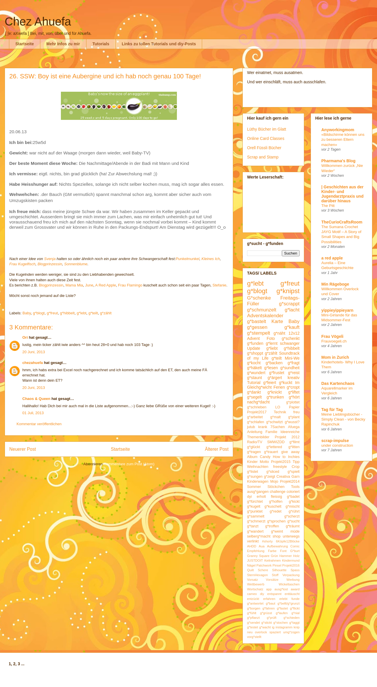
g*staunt (254, 377)
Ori (25, 337)
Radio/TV (254, 442)
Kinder (252, 462)
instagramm (284, 627)
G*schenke (259, 298)
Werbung (293, 579)
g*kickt (294, 502)
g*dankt (254, 392)
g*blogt (38, 313)
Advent (253, 338)
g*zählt (106, 313)
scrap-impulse (335, 440)
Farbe (272, 551)
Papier (294, 407)
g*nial (295, 613)
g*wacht (265, 627)
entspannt (274, 594)
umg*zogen (291, 632)
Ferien (279, 387)
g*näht (279, 333)
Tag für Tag (332, 409)
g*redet (276, 511)
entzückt (253, 599)
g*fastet (282, 608)
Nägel (251, 565)
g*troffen (272, 526)
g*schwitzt (274, 422)
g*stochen (280, 622)
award (295, 589)
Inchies (294, 457)
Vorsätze (272, 579)
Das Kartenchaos (337, 383)
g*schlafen (255, 422)
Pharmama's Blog (338, 160)
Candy (265, 457)
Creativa (283, 477)
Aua (261, 546)
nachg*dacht (258, 402)
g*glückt (253, 447)
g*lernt (271, 343)
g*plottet (293, 402)
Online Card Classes (265, 138)
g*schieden (292, 617)
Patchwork (263, 565)
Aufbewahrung (277, 546)
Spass (295, 570)
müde (295, 531)
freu (296, 412)
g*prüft (271, 617)
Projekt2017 (257, 412)
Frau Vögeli (332, 336)
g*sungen (254, 477)
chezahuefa (32, 362)
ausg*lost (281, 589)
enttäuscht (292, 594)
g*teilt (93, 313)
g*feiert (269, 382)
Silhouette (279, 570)
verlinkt (253, 541)
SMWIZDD (275, 442)
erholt (261, 497)
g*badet (293, 497)
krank (262, 427)
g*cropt (293, 387)
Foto (271, 338)
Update (253, 348)
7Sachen (277, 427)
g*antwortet (255, 603)
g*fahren (268, 608)
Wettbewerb (255, 584)
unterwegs (291, 536)
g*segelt (254, 397)
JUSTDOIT (255, 560)
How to (279, 457)
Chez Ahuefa (38, 21)
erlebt (283, 599)
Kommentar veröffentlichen (39, 424)
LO (277, 407)
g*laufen (282, 613)
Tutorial (253, 382)
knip (297, 627)
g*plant (294, 417)
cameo (252, 594)
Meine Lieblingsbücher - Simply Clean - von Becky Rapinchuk (343, 419)
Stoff (275, 575)
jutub (251, 427)
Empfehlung (255, 551)
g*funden (255, 343)
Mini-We (292, 358)
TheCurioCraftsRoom (341, 222)
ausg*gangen (258, 492)
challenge (277, 492)
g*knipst (288, 291)
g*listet (252, 472)
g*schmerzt (256, 521)
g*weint (277, 531)
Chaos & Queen (36, 398)
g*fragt (294, 362)
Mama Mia (74, 285)
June (89, 285)
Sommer (254, 487)
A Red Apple (105, 285)
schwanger (290, 343)
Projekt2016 (291, 565)
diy (262, 594)
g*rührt (294, 511)
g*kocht (254, 362)
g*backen (274, 362)
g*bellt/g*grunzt (289, 603)
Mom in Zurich (335, 357)
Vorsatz (252, 579)
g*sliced (273, 472)
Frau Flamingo (130, 285)
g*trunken (275, 397)
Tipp (296, 462)
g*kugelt (253, 506)
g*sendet (253, 622)
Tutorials (101, 44)
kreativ (294, 377)
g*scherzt (292, 516)
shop (276, 536)
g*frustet (276, 372)
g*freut (52, 313)
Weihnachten (257, 467)
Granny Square (258, 556)
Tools (295, 487)
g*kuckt (285, 382)
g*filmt (294, 442)
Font (283, 551)
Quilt (250, 570)
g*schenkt (291, 338)
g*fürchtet (255, 502)
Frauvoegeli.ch (334, 341)
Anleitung (254, 432)
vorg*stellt (254, 637)
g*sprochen (276, 521)
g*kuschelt (272, 506)
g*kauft (292, 327)
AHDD (251, 546)
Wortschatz (255, 589)
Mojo (274, 481)
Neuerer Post (22, 449)
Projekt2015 (280, 462)
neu (250, 632)
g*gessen (257, 327)
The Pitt (328, 205)
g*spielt (294, 472)
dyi (249, 497)
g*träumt (293, 526)
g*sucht (293, 521)
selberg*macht (259, 536)
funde (295, 599)
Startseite (24, 44)
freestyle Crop (286, 467)
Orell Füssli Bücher (264, 147)
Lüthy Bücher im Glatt (266, 129)
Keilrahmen (272, 560)
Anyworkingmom (337, 129)
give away (290, 452)
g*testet (252, 627)
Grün (274, 556)
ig (273, 627)
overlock (261, 632)
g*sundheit (290, 367)
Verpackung (291, 575)
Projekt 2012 (287, 437)
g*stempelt (258, 333)
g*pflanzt (253, 617)
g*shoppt (255, 353)
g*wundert (256, 372)
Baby (27, 313)
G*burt (295, 551)
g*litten (294, 447)
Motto (264, 462)
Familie (272, 432)
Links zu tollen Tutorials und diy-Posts (159, 44)
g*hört (294, 397)
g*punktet (254, 511)
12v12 (294, 333)
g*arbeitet (255, 417)
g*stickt (266, 622)
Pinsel (277, 565)
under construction (337, 445)
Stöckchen (275, 487)
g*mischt (293, 506)
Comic (295, 546)
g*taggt (294, 622)
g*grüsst (266, 613)
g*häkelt (254, 367)
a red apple (332, 258)
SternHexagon (257, 575)
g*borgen (253, 608)
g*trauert (271, 452)
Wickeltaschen (289, 584)
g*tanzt (252, 526)
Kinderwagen (258, 481)
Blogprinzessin (51, 285)
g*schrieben (257, 407)
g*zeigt (269, 477)
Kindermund (291, 560)
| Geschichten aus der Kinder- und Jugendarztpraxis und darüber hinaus (342, 194)
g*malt (275, 417)
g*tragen (254, 452)
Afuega (294, 427)
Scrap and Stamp (262, 157)
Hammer (285, 556)
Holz (296, 556)
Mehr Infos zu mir (63, 44)
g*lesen (271, 367)
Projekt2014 (290, 481)
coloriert (293, 492)
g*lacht (292, 310)
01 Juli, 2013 (33, 413)
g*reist (294, 372)
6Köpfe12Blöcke (288, 541)
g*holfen (275, 502)
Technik (280, 412)
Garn (295, 477)
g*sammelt (255, 516)
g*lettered (274, 447)
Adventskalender (265, 315)
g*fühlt (251, 613)
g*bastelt (256, 321)
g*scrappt (289, 303)
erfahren (269, 599)
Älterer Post (217, 449)
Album (252, 457)
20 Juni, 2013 (33, 352)
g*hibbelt (67, 313)
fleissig (276, 497)
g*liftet (294, 392)
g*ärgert (275, 377)
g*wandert (255, 531)
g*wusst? (292, 422)
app (269, 589)
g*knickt (274, 392)
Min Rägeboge (335, 284)
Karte (277, 321)
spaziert (275, 632)
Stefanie (219, 285)
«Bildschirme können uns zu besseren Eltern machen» (343, 139)
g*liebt (272, 348)
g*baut (270, 603)
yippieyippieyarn (337, 310)
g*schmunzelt (261, 310)
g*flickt (295, 608)
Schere (263, 570)
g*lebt (81, 313)
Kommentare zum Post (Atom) (129, 464)
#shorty (267, 541)
